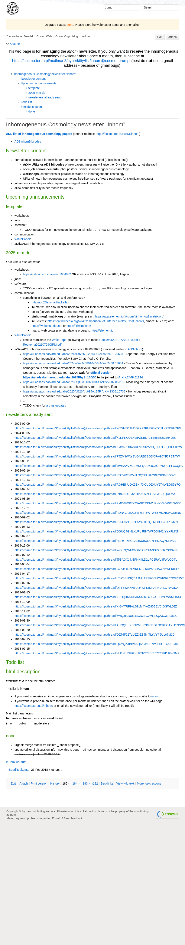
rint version (39, 783)
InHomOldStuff (16, 762)
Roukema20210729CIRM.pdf (42, 344)
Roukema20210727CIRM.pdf (118, 340)
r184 (74, 783)
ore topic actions (149, 783)
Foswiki (28, 36)
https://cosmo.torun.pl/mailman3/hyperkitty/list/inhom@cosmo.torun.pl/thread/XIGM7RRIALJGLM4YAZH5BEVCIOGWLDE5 (96, 606)
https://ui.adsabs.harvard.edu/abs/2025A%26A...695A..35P (62, 391)
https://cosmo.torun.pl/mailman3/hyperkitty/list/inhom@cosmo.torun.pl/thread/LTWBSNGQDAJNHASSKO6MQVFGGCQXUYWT (99, 578)
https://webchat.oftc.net (47, 326)
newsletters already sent (44, 97)
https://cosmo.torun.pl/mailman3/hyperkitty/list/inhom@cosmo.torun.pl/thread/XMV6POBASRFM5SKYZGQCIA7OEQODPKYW (98, 447)
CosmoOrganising (66, 36)
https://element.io (102, 330)
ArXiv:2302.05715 (111, 382)
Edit (159, 37)
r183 (85, 783)
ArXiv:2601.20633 (111, 354)
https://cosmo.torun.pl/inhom (33, 705)
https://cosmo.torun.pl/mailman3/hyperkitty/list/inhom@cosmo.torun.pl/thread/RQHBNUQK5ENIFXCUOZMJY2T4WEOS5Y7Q (97, 484)
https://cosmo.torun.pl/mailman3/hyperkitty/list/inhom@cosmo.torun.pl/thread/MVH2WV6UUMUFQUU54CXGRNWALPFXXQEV (98, 465)
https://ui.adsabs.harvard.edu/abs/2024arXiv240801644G (61, 363)
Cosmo (15, 43)
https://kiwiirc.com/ (78, 326)
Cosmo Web (44, 36)
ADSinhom (135, 349)
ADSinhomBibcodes (27, 141)
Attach (172, 37)
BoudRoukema (19, 769)
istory (55, 783)
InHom (85, 36)
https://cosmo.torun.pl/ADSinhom (117, 134)
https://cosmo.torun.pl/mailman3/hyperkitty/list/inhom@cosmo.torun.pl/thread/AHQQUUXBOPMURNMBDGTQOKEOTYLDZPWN (99, 625)
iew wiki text (125, 783)
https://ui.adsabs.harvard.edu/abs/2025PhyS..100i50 (59, 377)
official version (100, 372)
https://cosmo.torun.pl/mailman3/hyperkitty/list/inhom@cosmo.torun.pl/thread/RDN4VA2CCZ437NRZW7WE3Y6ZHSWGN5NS (97, 512)
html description (31, 106)
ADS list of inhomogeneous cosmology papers (39, 134)
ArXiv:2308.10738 (113, 391)
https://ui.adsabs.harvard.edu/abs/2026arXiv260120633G (61, 354)
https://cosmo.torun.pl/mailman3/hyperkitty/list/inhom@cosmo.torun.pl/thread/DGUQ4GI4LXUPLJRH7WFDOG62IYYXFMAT (96, 531)
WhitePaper (22, 239)
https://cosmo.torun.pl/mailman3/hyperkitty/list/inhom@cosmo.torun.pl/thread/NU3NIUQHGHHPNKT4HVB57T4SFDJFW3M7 (96, 653)
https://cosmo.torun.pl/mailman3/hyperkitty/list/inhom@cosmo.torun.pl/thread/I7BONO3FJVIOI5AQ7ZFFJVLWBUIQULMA (94, 494)
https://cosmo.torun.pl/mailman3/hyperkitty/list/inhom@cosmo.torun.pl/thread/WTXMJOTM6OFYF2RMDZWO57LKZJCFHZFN (97, 428)
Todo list (26, 102)
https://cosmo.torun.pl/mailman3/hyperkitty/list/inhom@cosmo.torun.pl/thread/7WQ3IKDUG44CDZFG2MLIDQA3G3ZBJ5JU (95, 615)
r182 (95, 783)
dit (14, 783)
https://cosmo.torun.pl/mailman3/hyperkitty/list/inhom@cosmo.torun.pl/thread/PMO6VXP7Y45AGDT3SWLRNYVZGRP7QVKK (97, 503)
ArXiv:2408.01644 (111, 363)
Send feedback (73, 818)
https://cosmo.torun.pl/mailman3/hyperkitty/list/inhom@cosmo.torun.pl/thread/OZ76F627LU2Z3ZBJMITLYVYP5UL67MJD (94, 634)
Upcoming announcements (38, 83)
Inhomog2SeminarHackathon (51, 302)
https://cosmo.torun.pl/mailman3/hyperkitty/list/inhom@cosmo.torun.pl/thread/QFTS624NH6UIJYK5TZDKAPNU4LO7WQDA (96, 587)
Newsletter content (33, 78)
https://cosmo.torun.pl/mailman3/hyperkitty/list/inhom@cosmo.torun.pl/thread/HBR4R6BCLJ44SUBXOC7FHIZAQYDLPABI (95, 540)
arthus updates (56, 405)
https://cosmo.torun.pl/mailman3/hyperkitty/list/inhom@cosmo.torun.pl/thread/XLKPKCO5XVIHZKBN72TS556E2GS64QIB (95, 437)
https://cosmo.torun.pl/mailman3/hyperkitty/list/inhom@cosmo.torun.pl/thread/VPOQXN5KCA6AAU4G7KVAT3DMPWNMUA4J (97, 597)
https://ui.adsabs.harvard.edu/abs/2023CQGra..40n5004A (61, 382)
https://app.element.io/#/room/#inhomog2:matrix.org (129, 316)
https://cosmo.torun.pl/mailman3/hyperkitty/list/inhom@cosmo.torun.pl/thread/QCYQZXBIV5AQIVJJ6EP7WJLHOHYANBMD (96, 644)
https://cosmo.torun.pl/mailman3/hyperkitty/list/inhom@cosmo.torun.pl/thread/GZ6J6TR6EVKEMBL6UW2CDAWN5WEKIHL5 (96, 569)
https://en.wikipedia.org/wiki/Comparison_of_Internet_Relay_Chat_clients (96, 321)
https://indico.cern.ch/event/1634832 (47, 274)
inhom (155, 696)
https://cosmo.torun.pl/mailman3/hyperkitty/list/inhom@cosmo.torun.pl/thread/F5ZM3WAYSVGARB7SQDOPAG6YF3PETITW (97, 456)
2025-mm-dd (36, 92)
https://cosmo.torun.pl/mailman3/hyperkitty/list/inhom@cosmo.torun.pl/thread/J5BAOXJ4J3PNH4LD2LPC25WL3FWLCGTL (95, 559)
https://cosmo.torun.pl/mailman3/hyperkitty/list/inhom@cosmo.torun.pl (71, 61)
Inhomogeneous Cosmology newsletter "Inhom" (44, 74)
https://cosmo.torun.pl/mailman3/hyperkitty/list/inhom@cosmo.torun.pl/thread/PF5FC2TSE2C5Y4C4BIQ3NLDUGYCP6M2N (96, 522)
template (34, 88)
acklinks (107, 783)
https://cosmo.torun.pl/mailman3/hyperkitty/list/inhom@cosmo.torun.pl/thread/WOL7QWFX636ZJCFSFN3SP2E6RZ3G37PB (96, 550)
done (31, 111)
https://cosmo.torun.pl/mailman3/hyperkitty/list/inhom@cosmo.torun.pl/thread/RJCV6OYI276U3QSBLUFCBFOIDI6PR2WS (95, 475)
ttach (23, 783)
